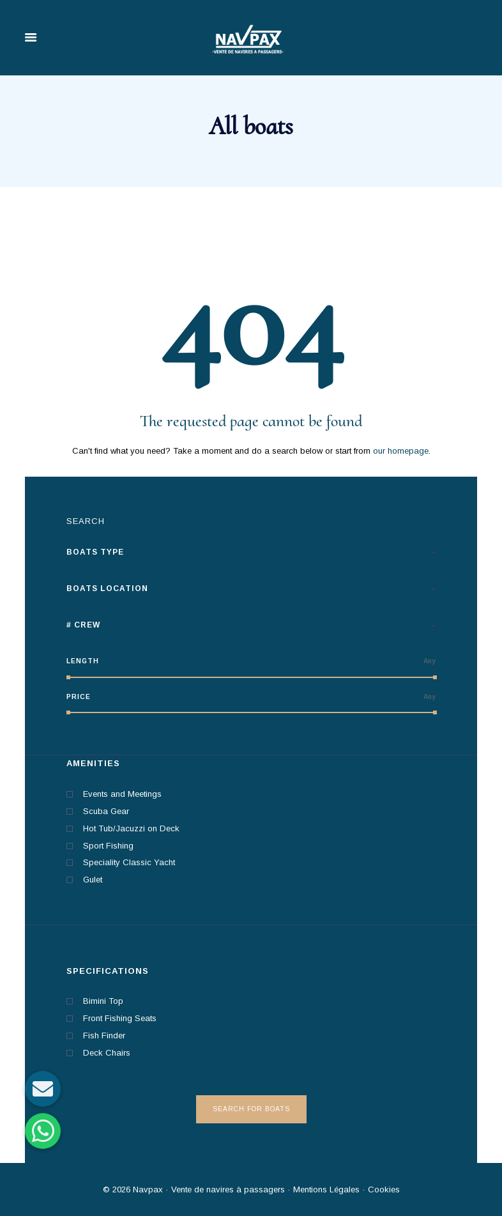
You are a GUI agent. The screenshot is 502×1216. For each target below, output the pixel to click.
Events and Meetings (122, 794)
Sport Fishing (108, 845)
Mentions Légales (325, 1189)
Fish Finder (104, 1035)
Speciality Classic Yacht (129, 862)
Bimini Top (103, 1001)
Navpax (148, 1189)
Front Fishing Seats (119, 1018)
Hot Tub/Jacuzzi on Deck (131, 828)
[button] (43, 1131)
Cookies (384, 1189)
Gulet (92, 879)
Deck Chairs (106, 1053)
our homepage (401, 451)
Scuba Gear (106, 811)
